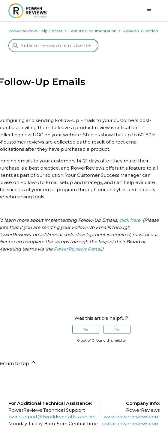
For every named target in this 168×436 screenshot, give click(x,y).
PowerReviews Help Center (35, 30)
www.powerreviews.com (132, 417)
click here (129, 220)
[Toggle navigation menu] (149, 11)
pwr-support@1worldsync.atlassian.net (52, 417)
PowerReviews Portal (77, 249)
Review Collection (140, 30)
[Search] (53, 46)
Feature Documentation (92, 30)
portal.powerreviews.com (130, 423)
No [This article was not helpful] (117, 329)
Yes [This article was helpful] (85, 329)
